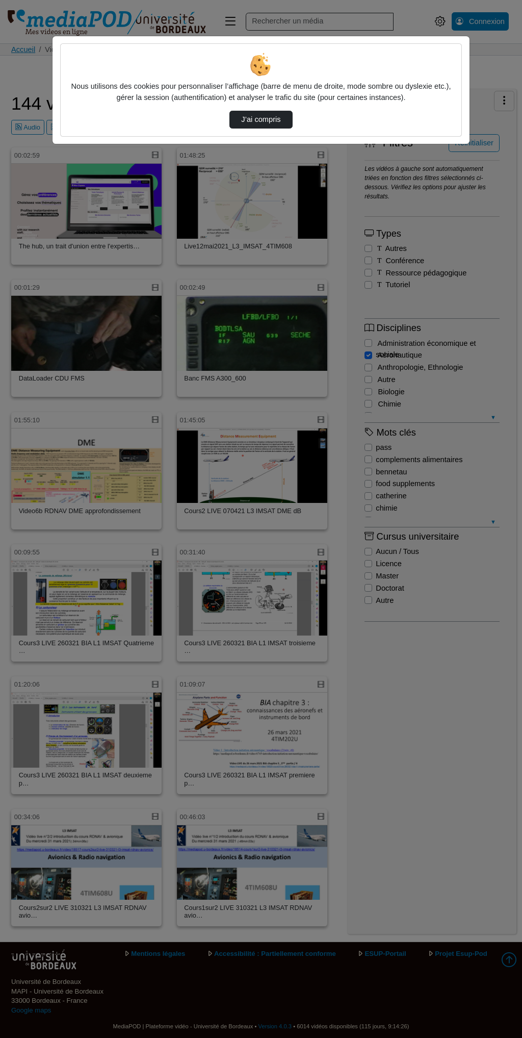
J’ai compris (260, 119)
